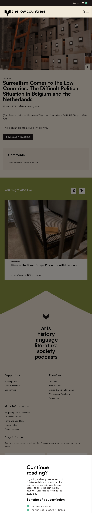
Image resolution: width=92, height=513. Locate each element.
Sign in (76, 3)
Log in (30, 479)
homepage (32, 493)
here (44, 490)
